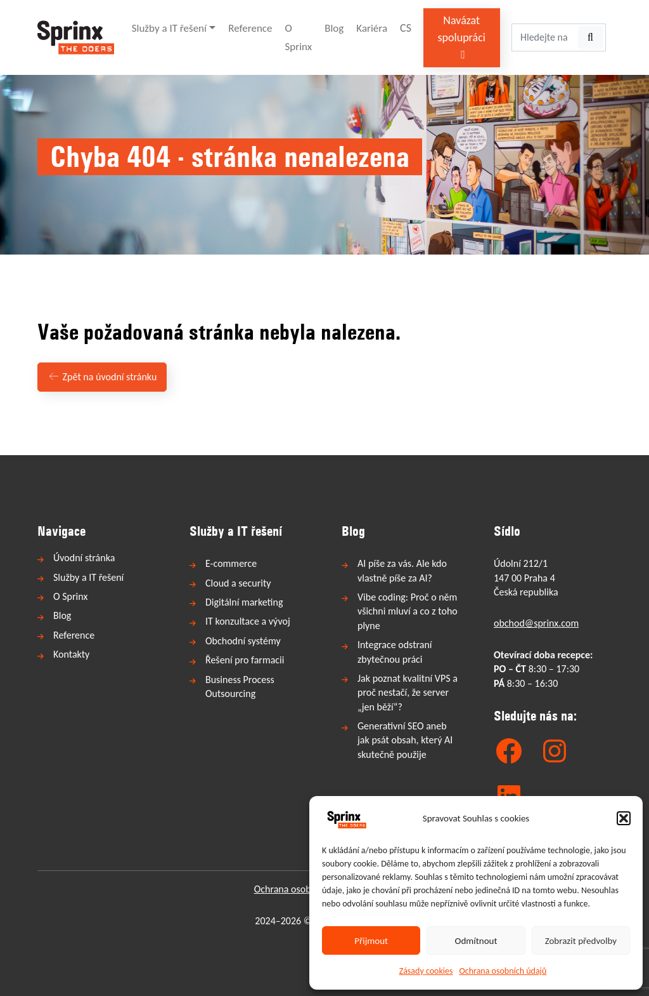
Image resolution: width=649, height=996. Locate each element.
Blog (334, 28)
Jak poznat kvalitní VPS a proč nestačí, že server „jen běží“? (407, 692)
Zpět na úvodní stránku (102, 377)
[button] (623, 818)
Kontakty (71, 654)
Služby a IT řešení (169, 28)
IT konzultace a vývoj (247, 621)
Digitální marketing (244, 602)
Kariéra (371, 28)
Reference (250, 28)
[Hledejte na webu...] (544, 37)
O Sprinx (298, 37)
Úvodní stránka (84, 558)
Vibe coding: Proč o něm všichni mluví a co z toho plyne (407, 611)
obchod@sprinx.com (536, 623)
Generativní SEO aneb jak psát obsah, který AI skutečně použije (405, 740)
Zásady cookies (426, 971)
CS (405, 28)
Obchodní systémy (243, 641)
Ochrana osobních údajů (503, 971)
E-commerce (231, 563)
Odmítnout (476, 940)
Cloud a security (238, 583)
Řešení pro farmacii (244, 660)
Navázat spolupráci (461, 36)
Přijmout (371, 940)
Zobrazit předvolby (581, 940)
